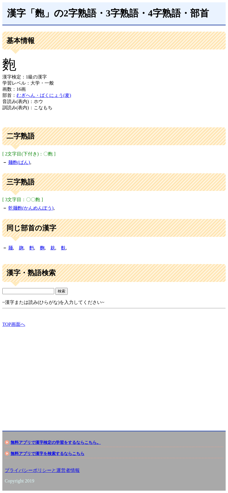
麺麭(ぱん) (19, 162)
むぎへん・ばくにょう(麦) (43, 95)
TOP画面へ (13, 324)
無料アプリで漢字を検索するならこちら (47, 453)
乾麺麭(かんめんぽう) (31, 208)
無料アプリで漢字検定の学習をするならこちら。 (56, 442)
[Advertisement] (114, 374)
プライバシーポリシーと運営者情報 (42, 470)
